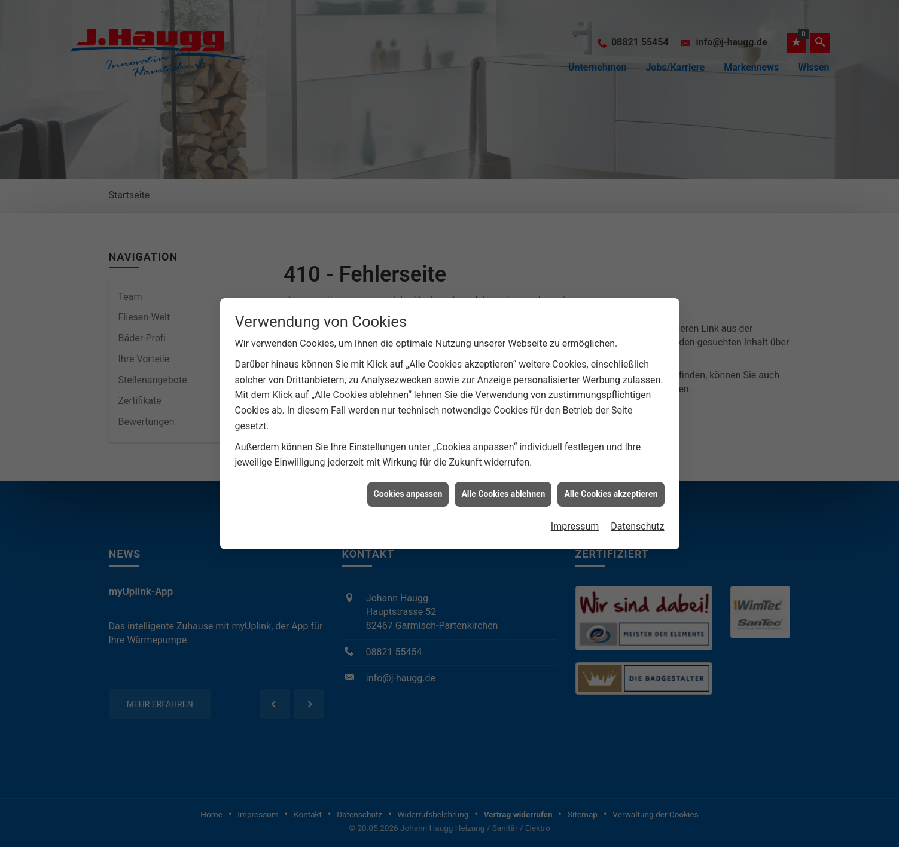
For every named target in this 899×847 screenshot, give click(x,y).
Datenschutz (637, 518)
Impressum (575, 518)
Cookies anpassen (408, 486)
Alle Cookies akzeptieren (610, 486)
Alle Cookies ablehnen (503, 486)
